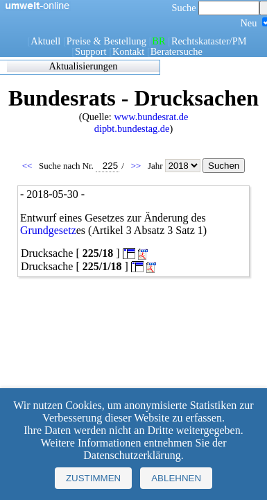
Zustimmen (93, 478)
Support (91, 51)
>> (137, 165)
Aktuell (45, 41)
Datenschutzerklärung (131, 455)
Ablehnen (176, 478)
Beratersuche (176, 51)
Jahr (175, 165)
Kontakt (128, 51)
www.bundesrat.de (151, 116)
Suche (216, 7)
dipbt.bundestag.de (132, 128)
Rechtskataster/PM (209, 41)
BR (158, 41)
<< (28, 165)
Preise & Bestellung (106, 41)
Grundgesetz (48, 230)
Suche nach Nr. (79, 165)
